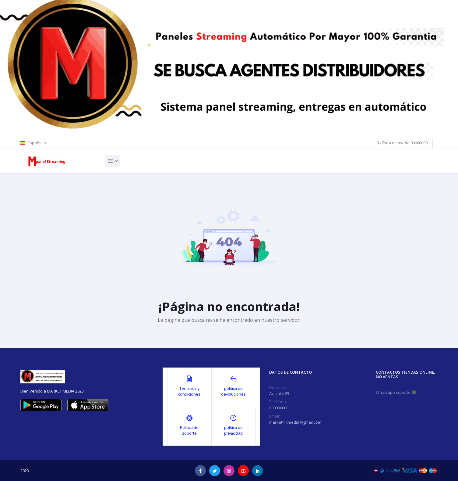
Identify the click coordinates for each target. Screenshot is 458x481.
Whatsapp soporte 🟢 (396, 392)
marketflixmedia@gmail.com (295, 422)
